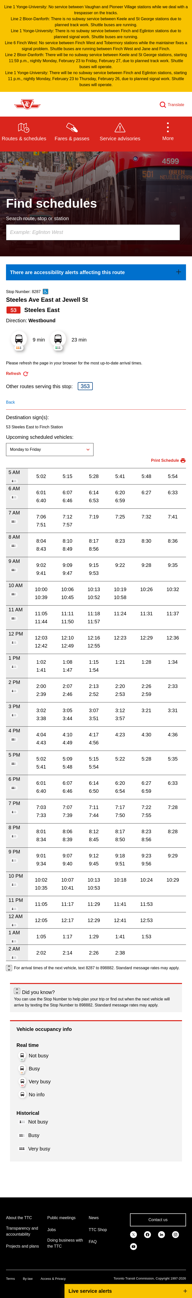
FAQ (93, 1242)
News (94, 1218)
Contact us (158, 1220)
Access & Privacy (53, 1279)
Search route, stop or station (37, 218)
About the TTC (19, 1218)
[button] (168, 131)
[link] (96, 272)
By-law (27, 1279)
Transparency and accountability (22, 1231)
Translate (176, 105)
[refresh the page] (17, 374)
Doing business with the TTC (65, 1243)
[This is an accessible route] (45, 291)
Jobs (51, 1230)
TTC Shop (98, 1230)
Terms (10, 1279)
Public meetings (61, 1218)
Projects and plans (22, 1246)
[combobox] (93, 232)
